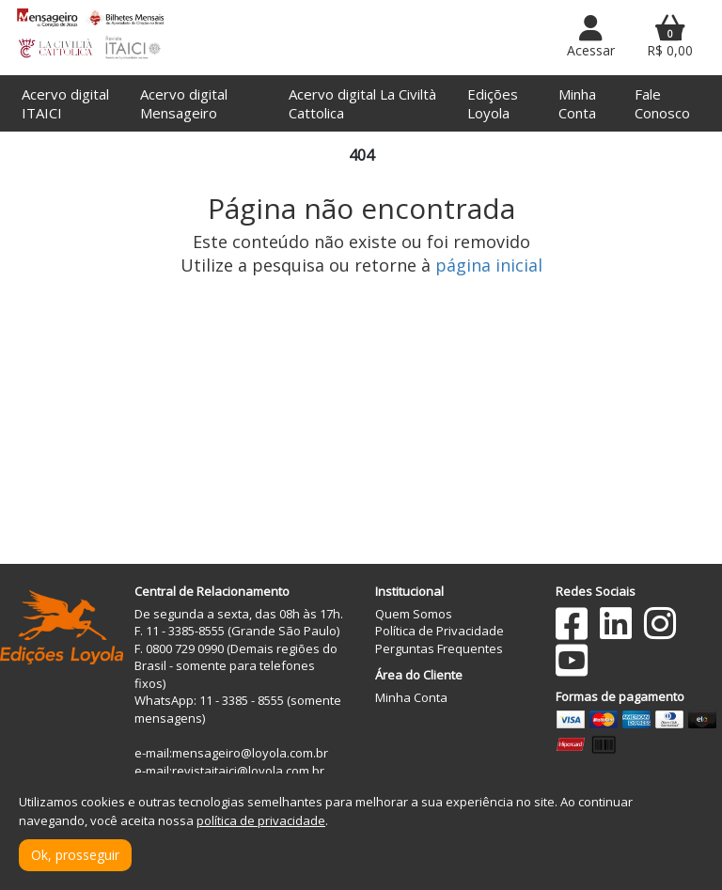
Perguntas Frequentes (439, 648)
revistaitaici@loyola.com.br (248, 770)
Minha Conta (577, 103)
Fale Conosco (662, 103)
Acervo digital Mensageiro (184, 103)
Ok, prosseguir (75, 855)
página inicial (488, 265)
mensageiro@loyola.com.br (250, 752)
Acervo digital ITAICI (65, 103)
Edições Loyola (492, 103)
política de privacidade (260, 820)
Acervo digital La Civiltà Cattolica (362, 103)
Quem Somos (413, 613)
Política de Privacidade (439, 630)
